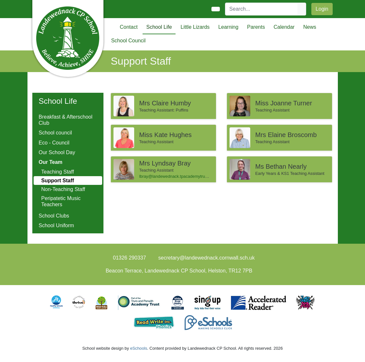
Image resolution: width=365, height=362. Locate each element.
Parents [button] (256, 27)
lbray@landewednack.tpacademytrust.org (177, 176)
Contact (129, 27)
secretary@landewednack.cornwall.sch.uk (206, 258)
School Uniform (56, 225)
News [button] (309, 27)
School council (55, 132)
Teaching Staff (57, 172)
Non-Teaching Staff (63, 189)
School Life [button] (159, 27)
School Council (128, 40)
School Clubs (54, 215)
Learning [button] (228, 27)
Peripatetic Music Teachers (61, 201)
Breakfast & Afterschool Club (65, 120)
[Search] (261, 9)
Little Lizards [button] (194, 27)
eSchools (138, 348)
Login (322, 9)
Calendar (284, 27)
